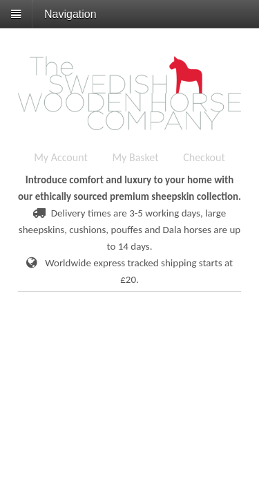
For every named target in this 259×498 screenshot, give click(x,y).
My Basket (135, 157)
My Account (61, 157)
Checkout (204, 157)
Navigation (70, 14)
